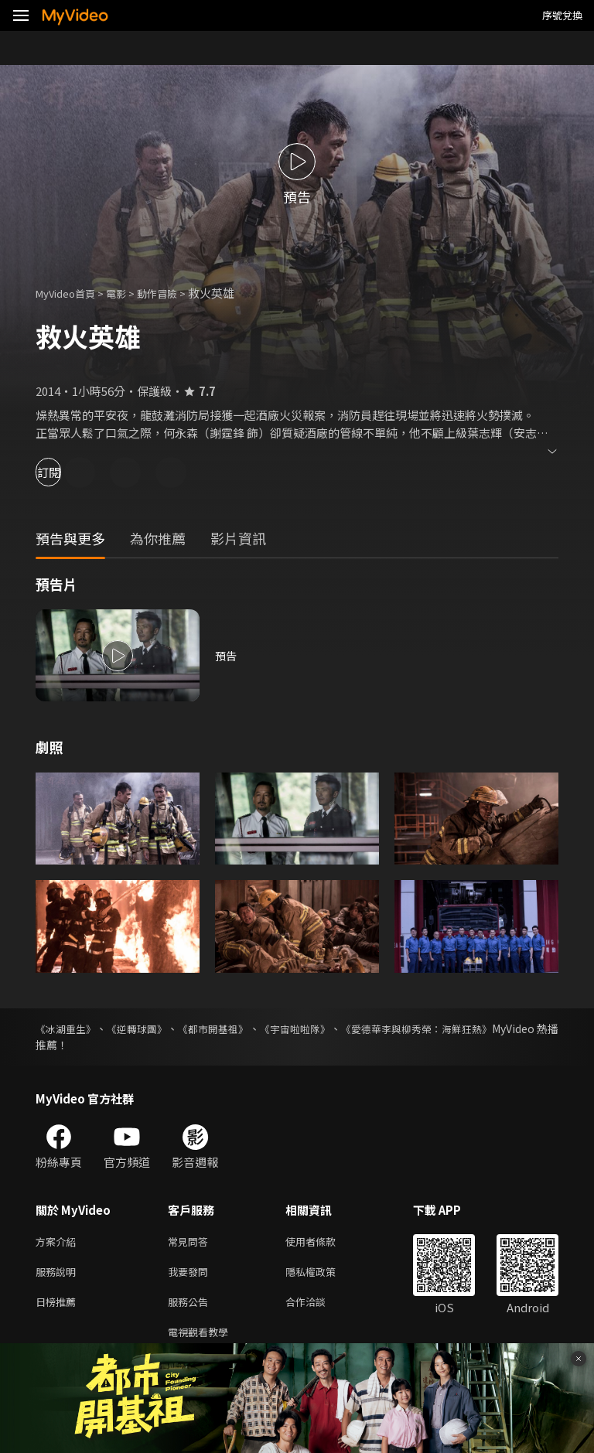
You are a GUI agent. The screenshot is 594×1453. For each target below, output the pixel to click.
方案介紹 (59, 1242)
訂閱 (66, 472)
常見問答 (191, 1242)
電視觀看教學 (202, 1340)
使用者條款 (324, 1242)
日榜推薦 (59, 1307)
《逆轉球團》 (153, 1028)
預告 (226, 655)
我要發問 (191, 1275)
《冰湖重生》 (68, 1028)
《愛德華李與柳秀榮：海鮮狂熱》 (477, 1028)
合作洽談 (318, 1307)
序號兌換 (562, 15)
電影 (128, 293)
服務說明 (59, 1275)
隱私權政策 (324, 1275)
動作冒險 (174, 293)
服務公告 (191, 1307)
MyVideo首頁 (71, 293)
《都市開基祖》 (243, 1028)
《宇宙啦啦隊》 (339, 1028)
